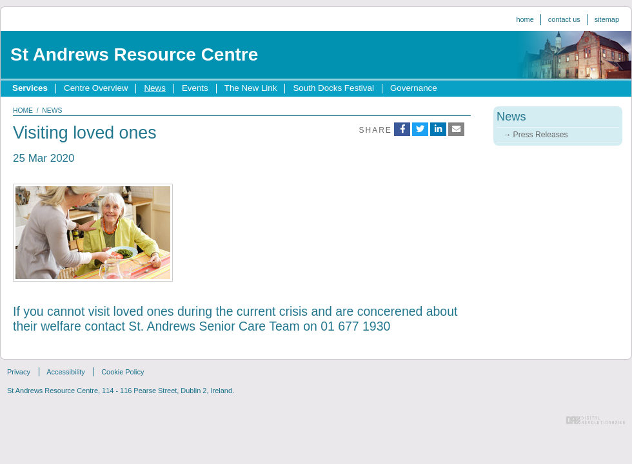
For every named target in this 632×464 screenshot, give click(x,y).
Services (30, 88)
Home (524, 19)
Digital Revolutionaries (595, 420)
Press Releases (540, 134)
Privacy (18, 372)
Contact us (564, 19)
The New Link (250, 88)
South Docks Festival (333, 88)
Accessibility (65, 372)
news (52, 110)
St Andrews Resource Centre (134, 54)
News (154, 88)
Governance (413, 88)
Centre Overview (96, 88)
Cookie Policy (122, 372)
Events (195, 88)
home (23, 110)
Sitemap (607, 19)
